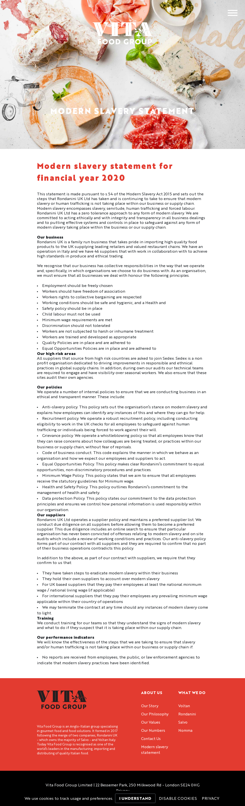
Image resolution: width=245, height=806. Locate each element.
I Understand (135, 799)
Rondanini (187, 714)
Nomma (185, 731)
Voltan (184, 706)
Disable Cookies (178, 799)
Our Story (149, 706)
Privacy (210, 799)
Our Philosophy (155, 714)
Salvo (182, 723)
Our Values (150, 723)
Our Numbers (153, 731)
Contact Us (151, 739)
